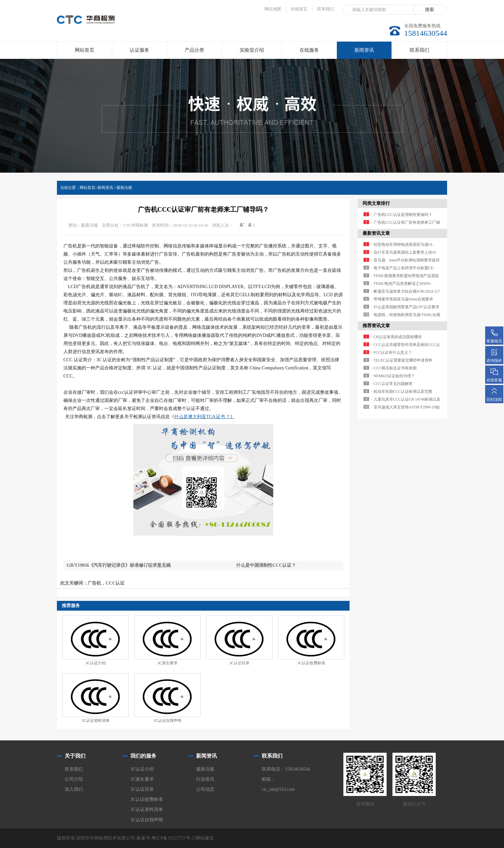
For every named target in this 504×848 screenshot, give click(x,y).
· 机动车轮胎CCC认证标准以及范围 (402, 391)
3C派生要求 (167, 663)
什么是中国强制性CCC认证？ (266, 565)
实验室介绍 (252, 50)
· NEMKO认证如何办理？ (393, 376)
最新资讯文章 (376, 233)
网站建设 (205, 838)
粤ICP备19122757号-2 (173, 838)
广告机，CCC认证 (106, 583)
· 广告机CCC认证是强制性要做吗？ (402, 214)
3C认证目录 (239, 663)
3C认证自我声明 (167, 720)
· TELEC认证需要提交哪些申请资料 (402, 360)
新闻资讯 (364, 53)
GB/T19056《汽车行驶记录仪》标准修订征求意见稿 (119, 565)
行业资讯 (205, 779)
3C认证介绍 (96, 663)
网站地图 (272, 9)
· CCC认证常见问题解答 (392, 383)
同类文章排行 (376, 203)
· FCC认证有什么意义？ (392, 352)
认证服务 (139, 50)
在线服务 (309, 50)
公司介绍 (74, 779)
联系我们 (325, 9)
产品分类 (194, 50)
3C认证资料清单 (96, 720)
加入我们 (74, 789)
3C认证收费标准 (311, 663)
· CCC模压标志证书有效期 (394, 368)
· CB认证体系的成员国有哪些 (397, 337)
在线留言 (299, 9)
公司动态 (205, 789)
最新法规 (124, 187)
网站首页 (84, 50)
